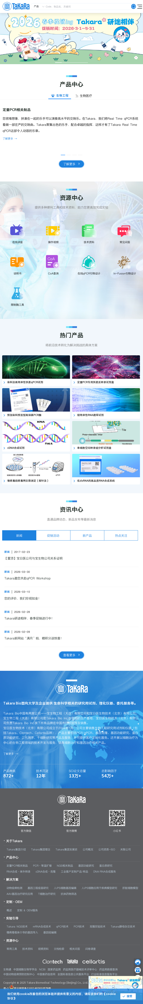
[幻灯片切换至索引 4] (78, 62)
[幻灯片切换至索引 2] (65, 62)
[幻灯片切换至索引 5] (84, 62)
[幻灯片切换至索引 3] (71, 62)
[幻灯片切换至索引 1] (58, 62)
